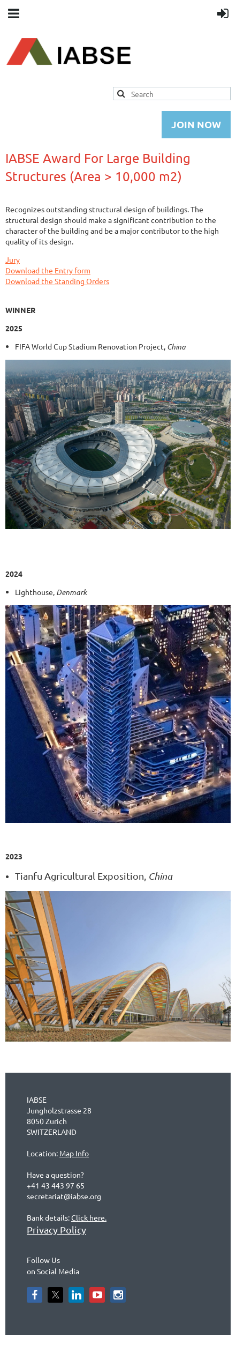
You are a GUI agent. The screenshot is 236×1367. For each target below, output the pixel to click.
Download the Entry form (47, 270)
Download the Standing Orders (57, 281)
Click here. (88, 1217)
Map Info (74, 1153)
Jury (12, 259)
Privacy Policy (56, 1229)
